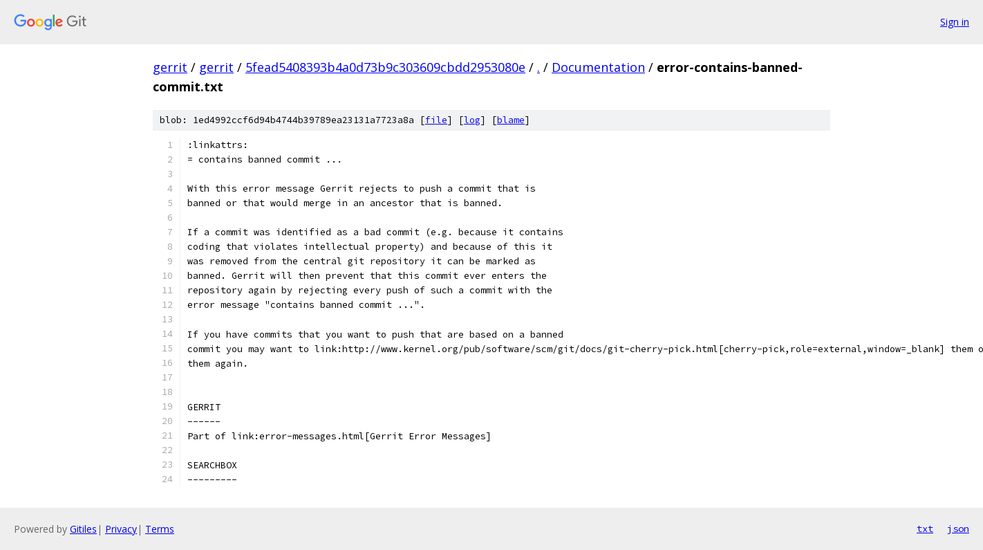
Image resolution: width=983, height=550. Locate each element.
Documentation (598, 67)
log (472, 120)
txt (925, 528)
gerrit (170, 67)
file (436, 120)
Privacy (121, 528)
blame (511, 120)
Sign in (954, 21)
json (958, 528)
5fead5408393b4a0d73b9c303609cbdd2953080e (385, 67)
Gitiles (83, 528)
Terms (159, 528)
